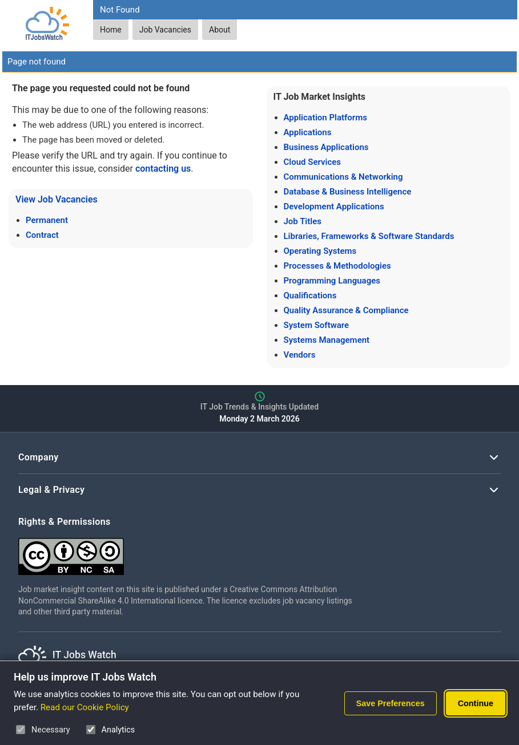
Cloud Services (312, 162)
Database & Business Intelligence (348, 192)
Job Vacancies (165, 29)
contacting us (163, 168)
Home (111, 29)
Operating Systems (320, 251)
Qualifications (310, 295)
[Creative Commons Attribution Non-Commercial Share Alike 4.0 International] (189, 552)
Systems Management (327, 340)
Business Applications (326, 147)
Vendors (300, 355)
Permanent (47, 220)
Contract (42, 235)
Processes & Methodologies (337, 266)
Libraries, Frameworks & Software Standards (369, 236)
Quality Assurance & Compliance (346, 310)
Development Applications (334, 206)
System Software (316, 325)
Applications (308, 132)
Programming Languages (332, 281)
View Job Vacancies (56, 199)
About (219, 29)
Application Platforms (325, 117)
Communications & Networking (343, 177)
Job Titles (302, 221)
